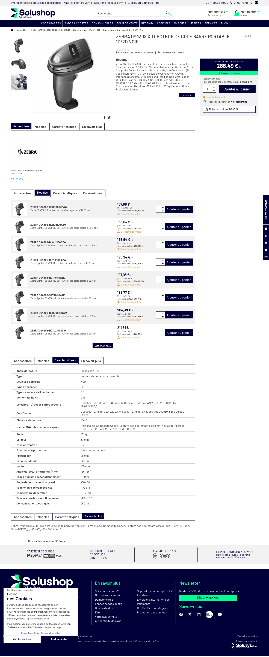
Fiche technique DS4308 (223, 109)
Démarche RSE (104, 600)
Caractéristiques (67, 127)
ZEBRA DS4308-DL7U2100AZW (48, 259)
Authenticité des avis (108, 621)
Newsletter (266, 210)
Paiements (143, 604)
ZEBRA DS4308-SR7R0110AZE (47, 295)
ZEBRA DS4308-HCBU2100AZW (48, 224)
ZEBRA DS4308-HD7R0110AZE (47, 277)
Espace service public (108, 604)
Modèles (43, 127)
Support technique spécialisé (155, 591)
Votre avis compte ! (107, 617)
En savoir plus (95, 127)
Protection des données (152, 613)
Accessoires (23, 193)
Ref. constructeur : (167, 52)
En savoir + (186, 95)
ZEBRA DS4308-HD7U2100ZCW (48, 330)
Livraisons (143, 596)
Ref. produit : (122, 52)
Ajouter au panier (179, 209)
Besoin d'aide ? (104, 608)
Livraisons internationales (153, 600)
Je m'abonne (208, 599)
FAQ (97, 613)
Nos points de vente (107, 596)
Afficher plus (103, 346)
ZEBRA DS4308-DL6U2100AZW (48, 242)
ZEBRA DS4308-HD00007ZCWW (48, 312)
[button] (51, 23)
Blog (266, 256)
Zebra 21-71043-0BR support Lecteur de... (26, 172)
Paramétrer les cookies (247, 636)
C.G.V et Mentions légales (152, 608)
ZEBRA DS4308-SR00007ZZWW (48, 207)
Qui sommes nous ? (107, 591)
